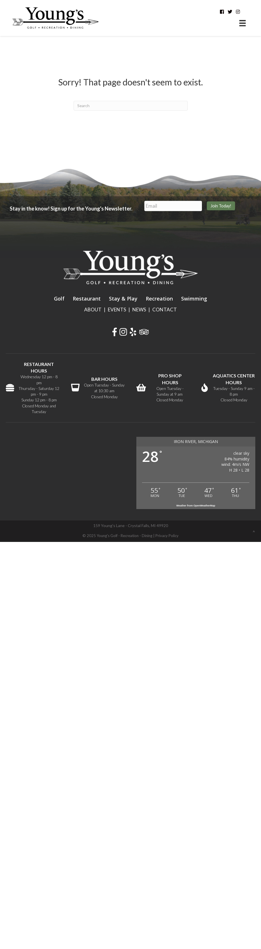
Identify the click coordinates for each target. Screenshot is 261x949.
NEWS (139, 310)
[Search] (131, 106)
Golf (59, 298)
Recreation (159, 298)
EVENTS (117, 310)
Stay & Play (123, 298)
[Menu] (242, 23)
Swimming (194, 298)
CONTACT (164, 310)
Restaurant (87, 298)
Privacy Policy (167, 535)
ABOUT (93, 310)
